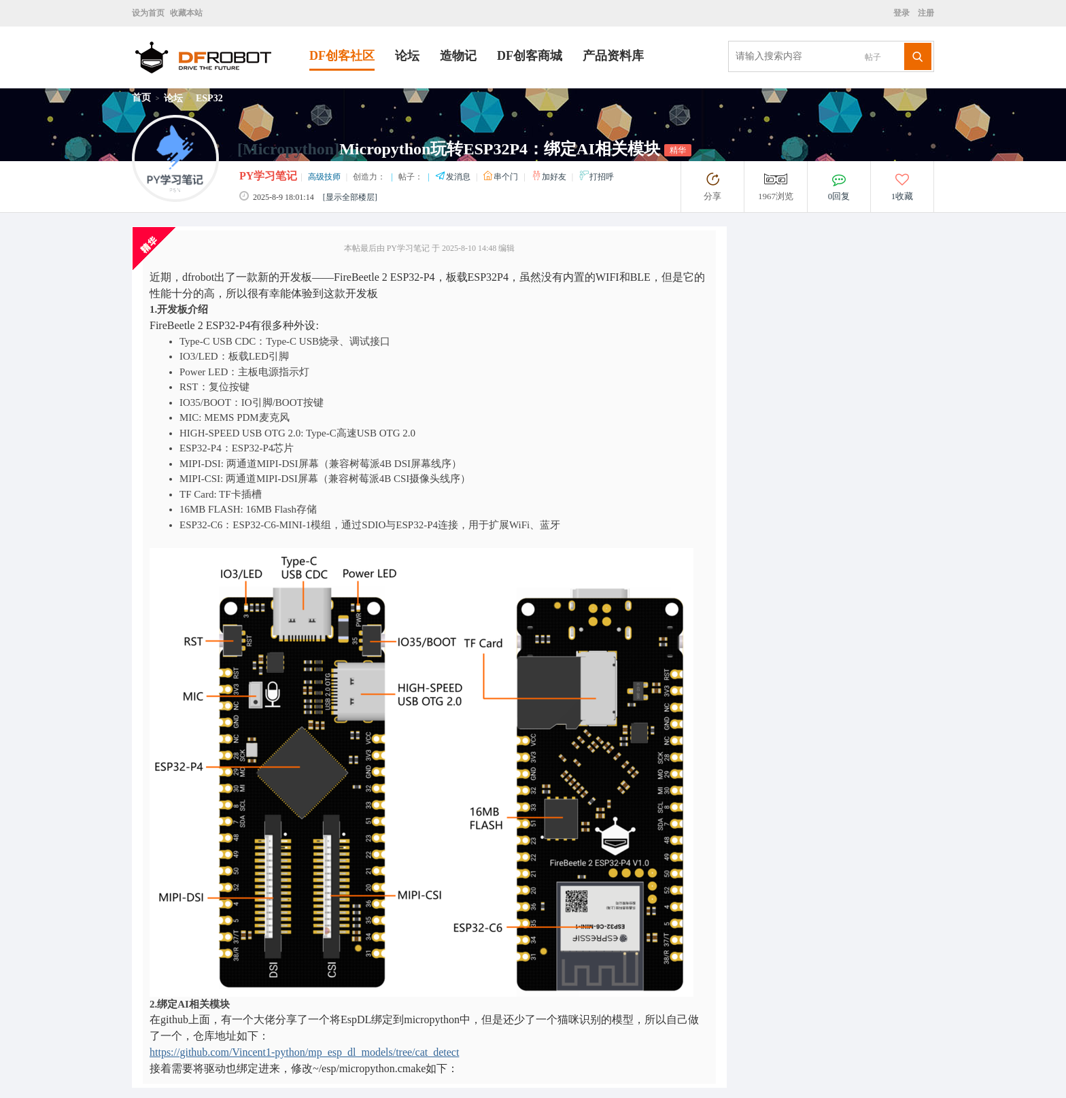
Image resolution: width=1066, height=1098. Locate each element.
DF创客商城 (529, 56)
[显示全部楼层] (350, 197)
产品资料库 (613, 56)
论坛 (407, 56)
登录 (903, 13)
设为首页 (148, 13)
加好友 (549, 177)
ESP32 (209, 98)
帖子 (873, 57)
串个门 (501, 177)
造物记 (458, 56)
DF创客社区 (342, 56)
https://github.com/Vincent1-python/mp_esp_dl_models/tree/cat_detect (304, 1052)
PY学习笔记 (268, 176)
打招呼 (596, 177)
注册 (925, 13)
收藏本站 (186, 13)
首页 (141, 97)
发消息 (453, 177)
